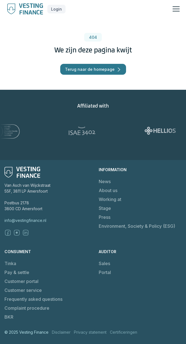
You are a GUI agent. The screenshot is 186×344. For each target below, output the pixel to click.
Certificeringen (123, 332)
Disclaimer (61, 332)
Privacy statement (90, 332)
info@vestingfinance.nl (25, 220)
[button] (56, 9)
